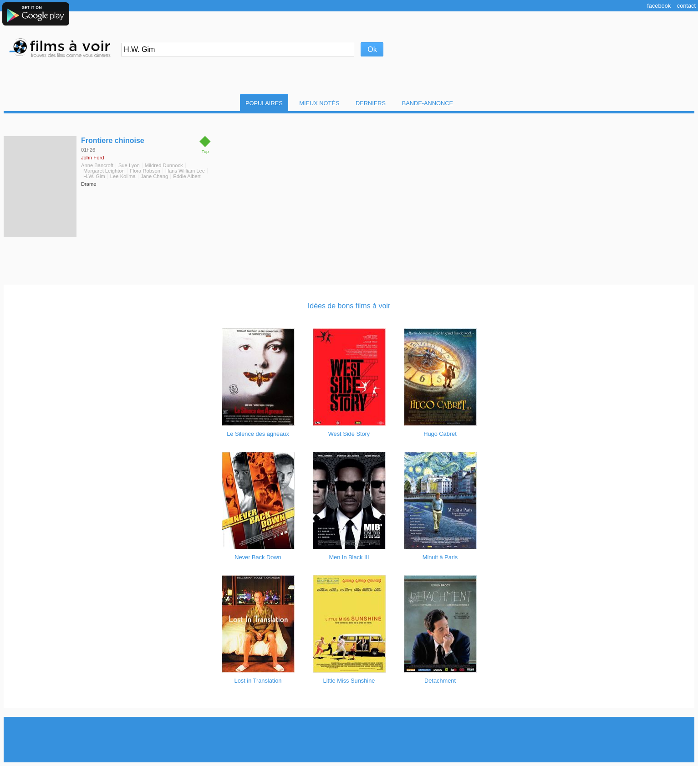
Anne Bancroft (97, 165)
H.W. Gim (94, 176)
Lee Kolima (123, 176)
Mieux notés (319, 103)
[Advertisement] (349, 739)
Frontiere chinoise (112, 140)
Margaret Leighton (104, 171)
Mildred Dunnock (164, 165)
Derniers (371, 103)
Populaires (264, 103)
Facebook (659, 5)
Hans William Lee (185, 171)
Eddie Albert (186, 176)
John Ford (92, 157)
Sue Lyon (129, 165)
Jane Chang (154, 176)
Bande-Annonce (427, 103)
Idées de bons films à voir (349, 306)
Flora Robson (145, 171)
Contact (686, 5)
